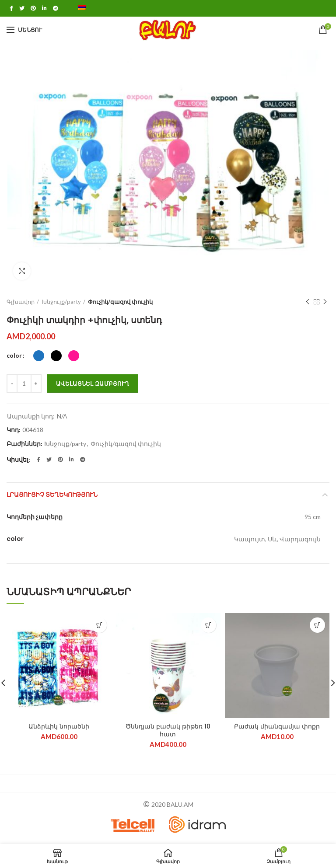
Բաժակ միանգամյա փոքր (277, 726)
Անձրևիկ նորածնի (58, 726)
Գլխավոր (21, 301)
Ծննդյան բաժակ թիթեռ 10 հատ (168, 730)
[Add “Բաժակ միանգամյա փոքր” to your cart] (317, 625)
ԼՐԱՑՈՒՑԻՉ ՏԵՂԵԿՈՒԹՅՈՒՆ (52, 494)
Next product (325, 302)
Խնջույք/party (61, 301)
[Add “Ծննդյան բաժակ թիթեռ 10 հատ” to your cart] (208, 625)
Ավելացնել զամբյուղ (92, 383)
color (14, 355)
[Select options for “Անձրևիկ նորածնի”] (99, 625)
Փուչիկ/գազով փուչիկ (120, 301)
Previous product (307, 302)
